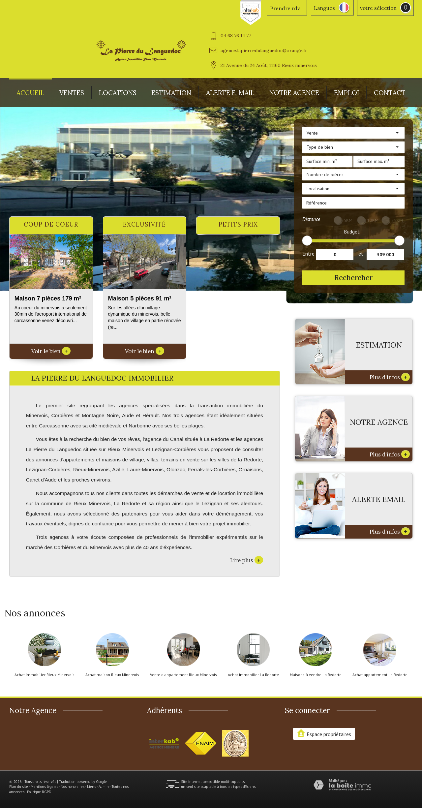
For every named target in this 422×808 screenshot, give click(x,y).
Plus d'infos (390, 377)
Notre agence (294, 92)
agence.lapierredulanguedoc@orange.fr (264, 50)
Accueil (30, 92)
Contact (390, 92)
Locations (117, 92)
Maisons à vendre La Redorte (316, 675)
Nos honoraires (72, 786)
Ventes (71, 92)
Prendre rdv (285, 8)
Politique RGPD (39, 792)
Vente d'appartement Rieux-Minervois (183, 675)
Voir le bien (51, 351)
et (360, 253)
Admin (104, 786)
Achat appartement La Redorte (379, 675)
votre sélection (378, 8)
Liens (91, 786)
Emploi (346, 92)
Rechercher (353, 277)
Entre (308, 253)
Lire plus (246, 560)
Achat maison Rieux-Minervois (112, 675)
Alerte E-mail (230, 92)
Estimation (171, 92)
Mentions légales (44, 786)
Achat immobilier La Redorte (253, 675)
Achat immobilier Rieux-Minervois (45, 675)
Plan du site (18, 786)
